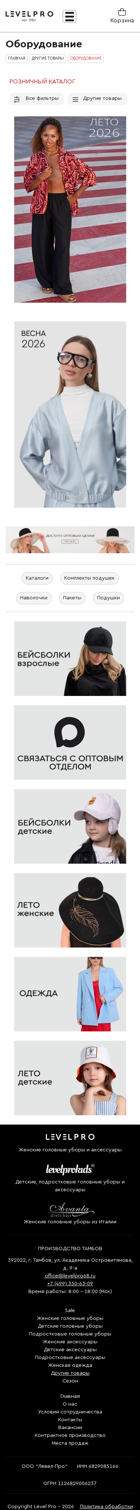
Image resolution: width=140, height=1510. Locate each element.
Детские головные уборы (70, 1326)
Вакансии (70, 1427)
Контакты (70, 1419)
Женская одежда (70, 1365)
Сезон (70, 1381)
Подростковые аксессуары (70, 1357)
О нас (70, 1404)
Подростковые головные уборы (70, 1334)
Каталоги (37, 578)
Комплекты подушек (89, 578)
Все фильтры (36, 98)
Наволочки (33, 597)
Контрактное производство (70, 1435)
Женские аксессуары (70, 1342)
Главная (70, 1396)
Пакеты (72, 597)
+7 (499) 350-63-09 (70, 1283)
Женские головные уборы (70, 1318)
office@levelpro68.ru (70, 1276)
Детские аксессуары (70, 1349)
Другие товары (97, 98)
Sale (70, 1310)
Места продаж (70, 1443)
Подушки (108, 597)
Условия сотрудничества (70, 1412)
